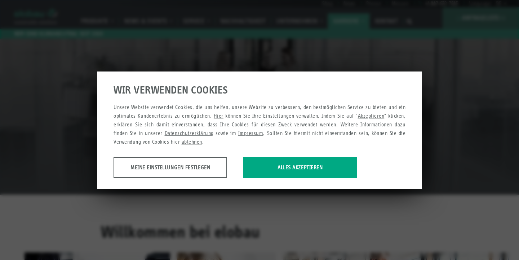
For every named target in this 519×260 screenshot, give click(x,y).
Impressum (250, 133)
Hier (218, 116)
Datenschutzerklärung (189, 133)
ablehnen (192, 142)
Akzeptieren (371, 116)
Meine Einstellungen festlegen (170, 167)
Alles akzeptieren (300, 167)
